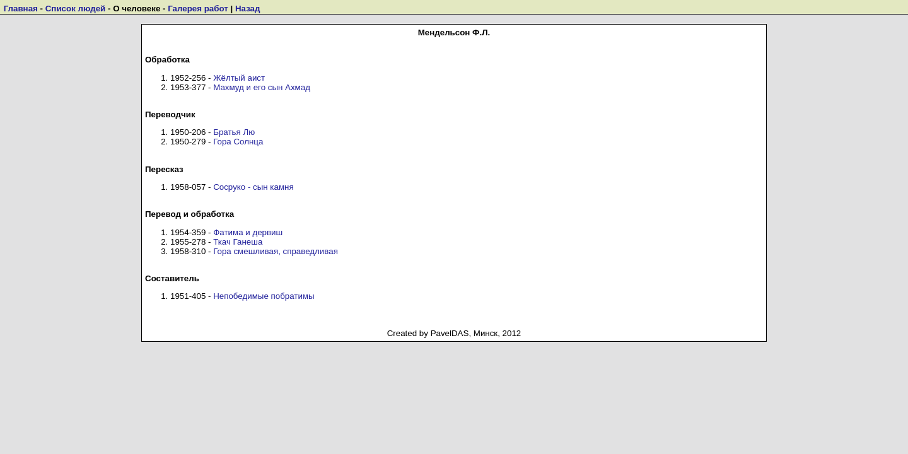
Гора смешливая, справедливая (275, 251)
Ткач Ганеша (237, 242)
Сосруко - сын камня (253, 187)
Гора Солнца (238, 141)
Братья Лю (234, 132)
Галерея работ (198, 8)
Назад (247, 8)
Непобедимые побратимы (263, 296)
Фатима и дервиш (247, 232)
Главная (21, 8)
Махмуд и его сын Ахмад (261, 87)
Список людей (75, 8)
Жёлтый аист (239, 78)
